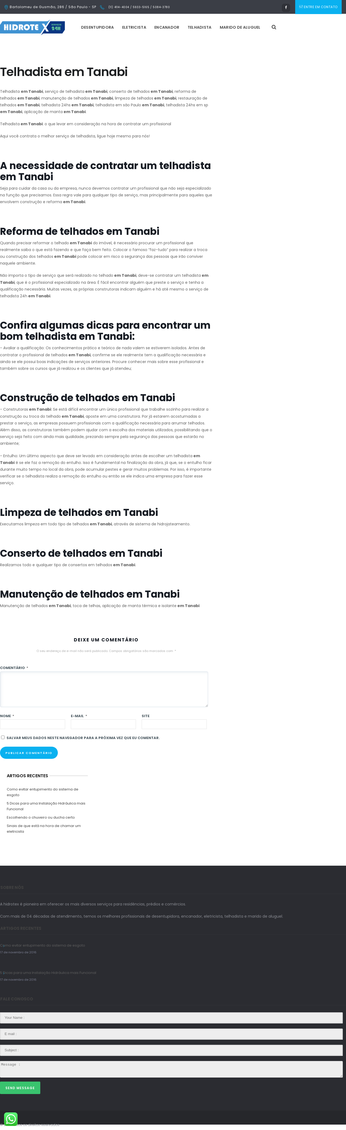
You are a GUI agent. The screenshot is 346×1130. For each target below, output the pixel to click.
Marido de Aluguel (240, 27)
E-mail (79, 716)
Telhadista (200, 27)
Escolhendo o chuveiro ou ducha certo (41, 817)
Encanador (166, 27)
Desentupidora (97, 27)
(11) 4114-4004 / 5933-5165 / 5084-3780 (138, 7)
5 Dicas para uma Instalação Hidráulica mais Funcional (46, 806)
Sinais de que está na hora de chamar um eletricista (44, 828)
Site (145, 716)
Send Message (20, 1088)
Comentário (14, 667)
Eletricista (134, 27)
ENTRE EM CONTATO (318, 7)
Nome (7, 716)
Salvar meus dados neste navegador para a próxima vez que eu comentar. (83, 737)
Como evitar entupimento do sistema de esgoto (42, 792)
